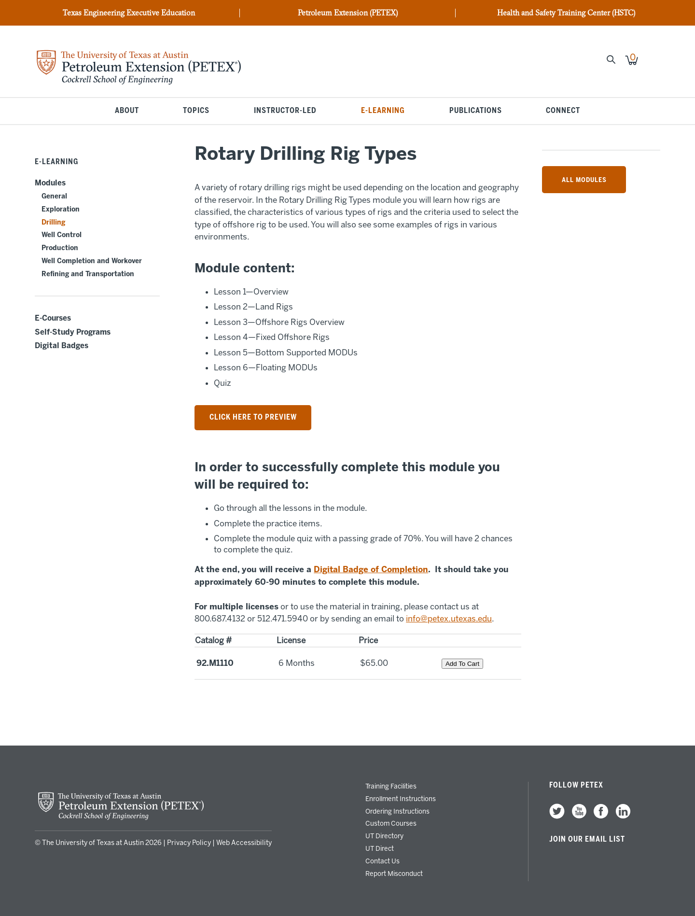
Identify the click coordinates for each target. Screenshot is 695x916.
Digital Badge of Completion (371, 569)
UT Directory (384, 836)
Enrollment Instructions (400, 799)
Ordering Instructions (397, 811)
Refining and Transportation (88, 274)
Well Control (62, 235)
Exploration (61, 209)
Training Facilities (391, 786)
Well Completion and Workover (92, 261)
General (54, 196)
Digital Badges (61, 345)
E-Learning (383, 111)
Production (60, 248)
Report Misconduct (394, 873)
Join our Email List (587, 839)
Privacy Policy (189, 843)
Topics (196, 111)
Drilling (53, 222)
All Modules (584, 179)
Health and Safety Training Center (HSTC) (566, 13)
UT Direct (379, 848)
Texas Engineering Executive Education (129, 13)
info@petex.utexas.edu (449, 618)
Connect (563, 111)
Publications (475, 111)
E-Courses (53, 318)
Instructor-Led (285, 111)
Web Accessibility (244, 843)
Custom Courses (391, 823)
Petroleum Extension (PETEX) (348, 13)
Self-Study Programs (73, 332)
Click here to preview (253, 417)
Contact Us (382, 861)
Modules (50, 183)
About (127, 111)
